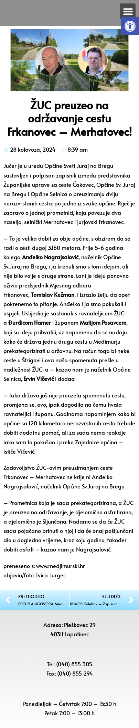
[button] (130, 26)
